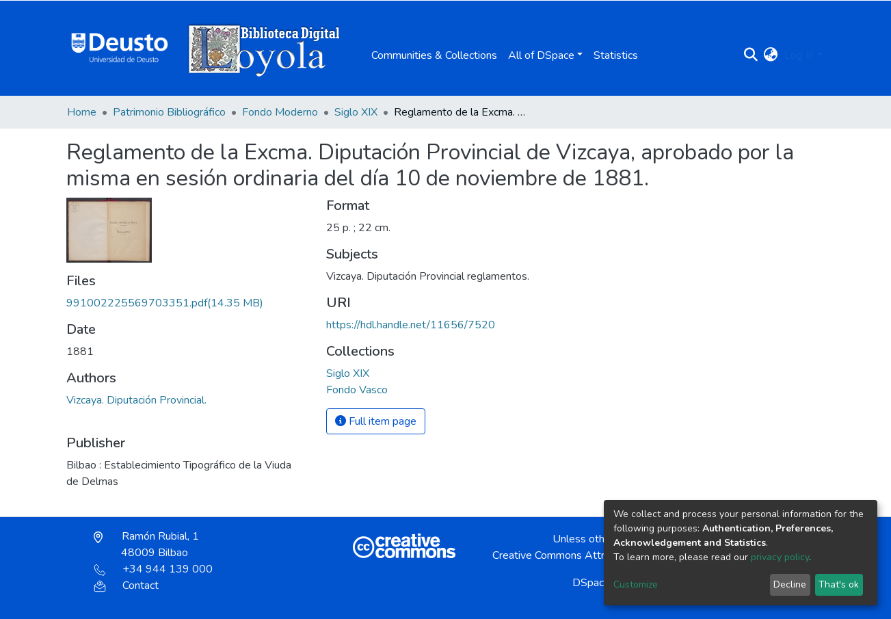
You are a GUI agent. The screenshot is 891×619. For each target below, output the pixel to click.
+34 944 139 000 (153, 569)
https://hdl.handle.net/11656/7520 (410, 324)
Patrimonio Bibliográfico (169, 112)
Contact (126, 585)
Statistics (616, 55)
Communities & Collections (434, 55)
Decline (789, 584)
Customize (635, 584)
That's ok (839, 584)
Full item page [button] (375, 421)
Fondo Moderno (280, 112)
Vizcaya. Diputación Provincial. (136, 400)
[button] (770, 55)
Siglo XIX (355, 112)
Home (81, 112)
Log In (799, 55)
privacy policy (780, 557)
